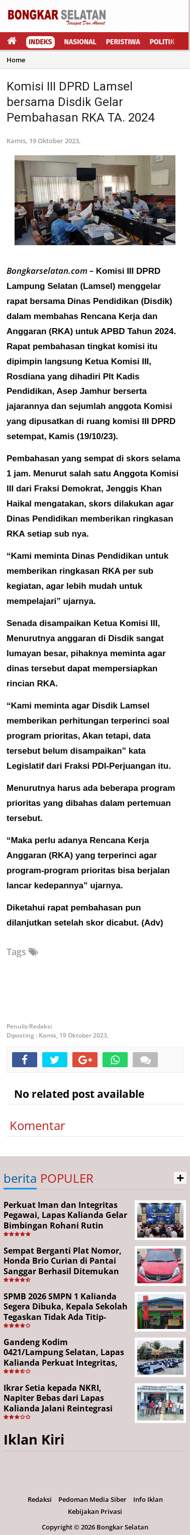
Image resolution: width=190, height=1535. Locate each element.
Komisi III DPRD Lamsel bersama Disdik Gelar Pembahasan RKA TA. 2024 (80, 102)
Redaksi (40, 1499)
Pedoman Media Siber (92, 1499)
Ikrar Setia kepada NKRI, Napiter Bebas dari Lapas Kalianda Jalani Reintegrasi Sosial (58, 1403)
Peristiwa (123, 42)
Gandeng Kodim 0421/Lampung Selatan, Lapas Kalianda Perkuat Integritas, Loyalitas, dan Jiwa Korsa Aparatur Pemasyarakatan (64, 1363)
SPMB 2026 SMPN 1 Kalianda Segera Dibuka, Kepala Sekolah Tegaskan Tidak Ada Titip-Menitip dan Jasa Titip (66, 1312)
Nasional (80, 42)
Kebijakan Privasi (95, 1511)
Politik (162, 42)
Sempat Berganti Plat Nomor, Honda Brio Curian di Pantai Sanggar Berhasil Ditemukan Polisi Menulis (63, 1266)
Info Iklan (148, 1499)
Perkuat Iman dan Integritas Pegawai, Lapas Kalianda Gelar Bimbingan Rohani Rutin (65, 1215)
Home (16, 59)
